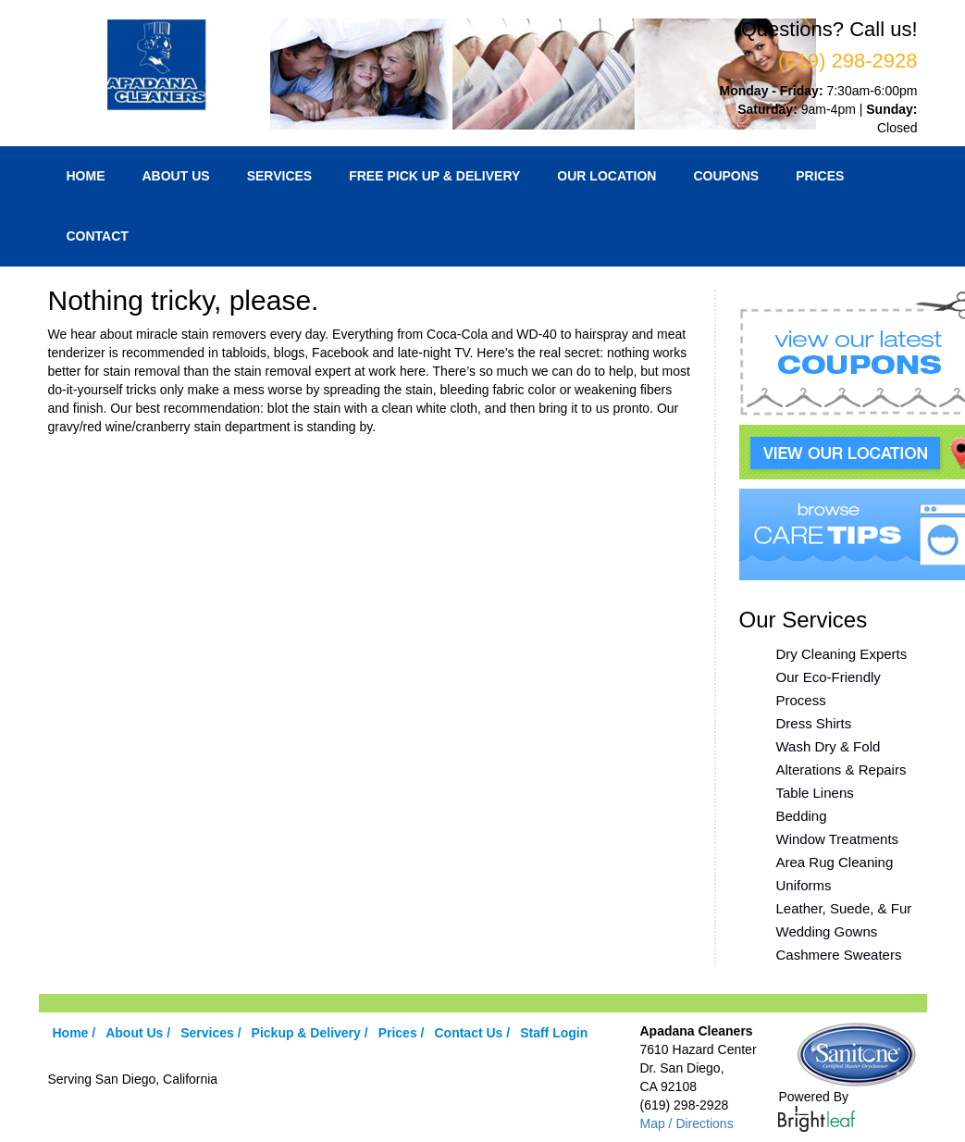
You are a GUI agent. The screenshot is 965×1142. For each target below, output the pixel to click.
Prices (820, 175)
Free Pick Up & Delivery (434, 175)
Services (280, 175)
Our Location (606, 175)
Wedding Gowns (827, 931)
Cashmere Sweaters (839, 954)
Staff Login (554, 1032)
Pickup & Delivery (306, 1032)
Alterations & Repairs (841, 769)
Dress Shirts (814, 723)
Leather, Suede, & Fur (844, 908)
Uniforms (804, 885)
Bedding (801, 816)
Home (86, 175)
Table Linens (815, 793)
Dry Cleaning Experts (842, 654)
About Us (176, 175)
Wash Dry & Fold (828, 746)
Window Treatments (837, 839)
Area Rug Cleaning (835, 862)
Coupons (726, 175)
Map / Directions (686, 1123)
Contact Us (468, 1032)
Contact (98, 236)
